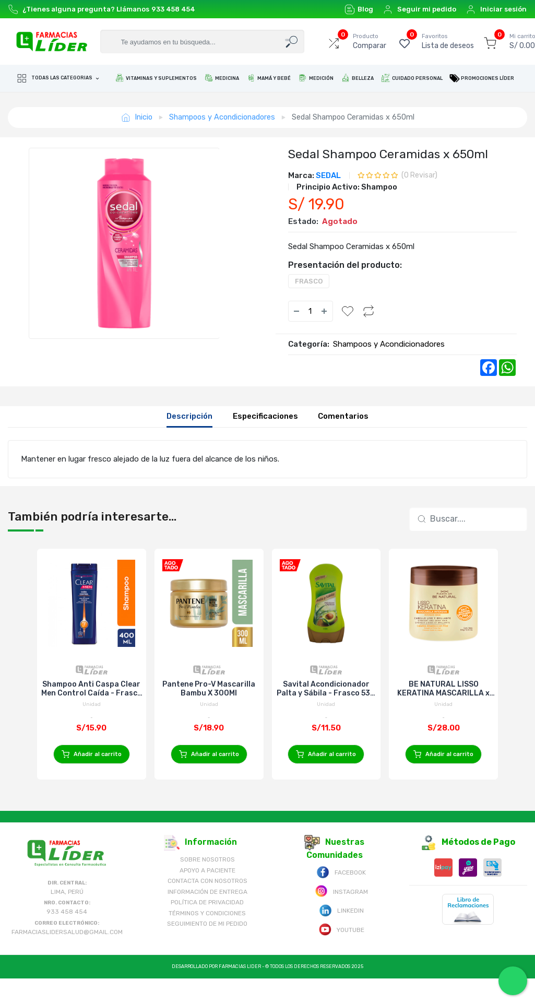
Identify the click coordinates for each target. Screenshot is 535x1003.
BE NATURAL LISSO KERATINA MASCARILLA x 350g (443, 689)
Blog (358, 9)
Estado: (303, 221)
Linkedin (341, 934)
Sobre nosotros (207, 884)
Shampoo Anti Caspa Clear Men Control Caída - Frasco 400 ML (91, 689)
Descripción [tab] (189, 416)
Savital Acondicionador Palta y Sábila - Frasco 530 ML (326, 689)
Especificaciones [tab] (265, 416)
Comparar (369, 41)
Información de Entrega (207, 916)
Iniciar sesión (496, 9)
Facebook (341, 896)
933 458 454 (173, 9)
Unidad (91, 704)
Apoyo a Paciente (207, 895)
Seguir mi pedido (419, 9)
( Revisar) (419, 175)
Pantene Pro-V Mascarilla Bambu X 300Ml (208, 689)
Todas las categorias (55, 78)
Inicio (136, 117)
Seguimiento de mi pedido (207, 948)
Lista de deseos (448, 41)
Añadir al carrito (92, 754)
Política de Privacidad (207, 927)
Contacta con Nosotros (207, 906)
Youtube (341, 953)
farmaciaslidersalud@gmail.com (67, 956)
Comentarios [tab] (343, 416)
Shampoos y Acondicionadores (222, 117)
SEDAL (328, 175)
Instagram (341, 915)
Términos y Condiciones (207, 937)
